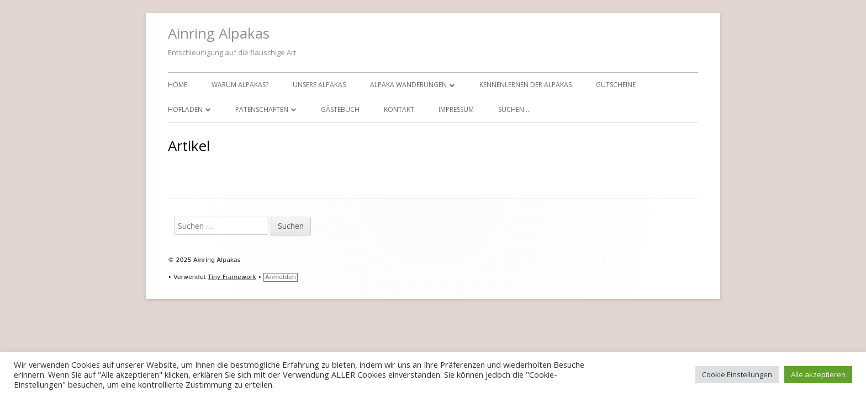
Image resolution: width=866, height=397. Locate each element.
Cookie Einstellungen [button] (737, 374)
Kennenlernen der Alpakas (525, 84)
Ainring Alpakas (219, 33)
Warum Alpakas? (240, 84)
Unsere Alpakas (319, 84)
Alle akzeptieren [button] (818, 374)
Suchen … (514, 109)
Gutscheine (616, 84)
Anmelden (280, 277)
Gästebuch (340, 109)
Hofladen (185, 109)
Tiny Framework (232, 277)
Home (177, 84)
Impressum (456, 109)
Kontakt (399, 109)
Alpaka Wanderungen (408, 84)
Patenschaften (261, 109)
